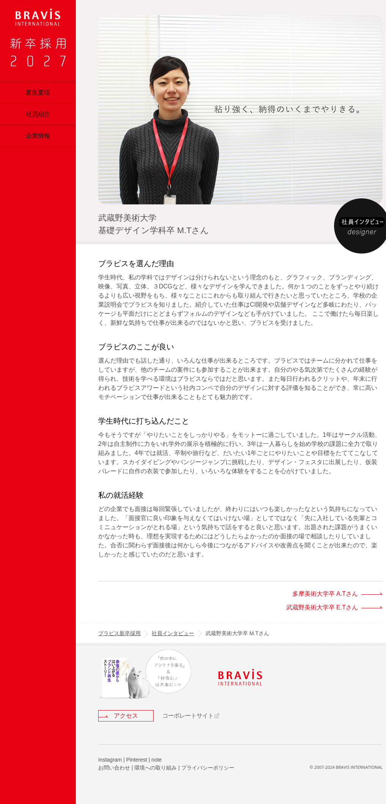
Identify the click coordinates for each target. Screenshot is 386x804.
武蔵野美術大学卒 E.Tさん (322, 607)
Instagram (110, 760)
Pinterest (136, 760)
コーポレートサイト (187, 716)
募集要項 (38, 92)
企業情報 (38, 135)
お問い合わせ (114, 768)
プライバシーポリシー (207, 768)
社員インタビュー (173, 633)
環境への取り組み (155, 768)
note (156, 760)
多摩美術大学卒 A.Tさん (325, 594)
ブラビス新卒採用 (119, 633)
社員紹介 (38, 114)
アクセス (126, 715)
